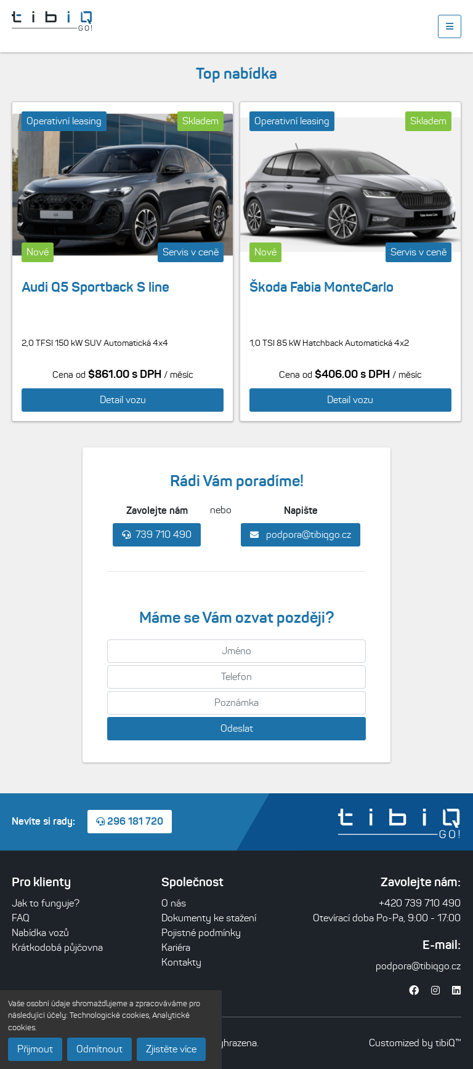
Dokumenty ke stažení (208, 918)
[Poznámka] (236, 703)
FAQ (21, 918)
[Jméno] (236, 651)
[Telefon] (236, 677)
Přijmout (35, 1049)
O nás (173, 903)
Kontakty (181, 962)
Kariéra (175, 947)
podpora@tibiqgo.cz (300, 534)
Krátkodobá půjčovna (57, 947)
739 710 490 (157, 534)
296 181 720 (129, 821)
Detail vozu (123, 400)
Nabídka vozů (40, 933)
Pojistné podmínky (201, 933)
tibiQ (445, 1043)
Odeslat (236, 728)
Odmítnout (99, 1049)
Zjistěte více (171, 1049)
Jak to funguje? (45, 903)
